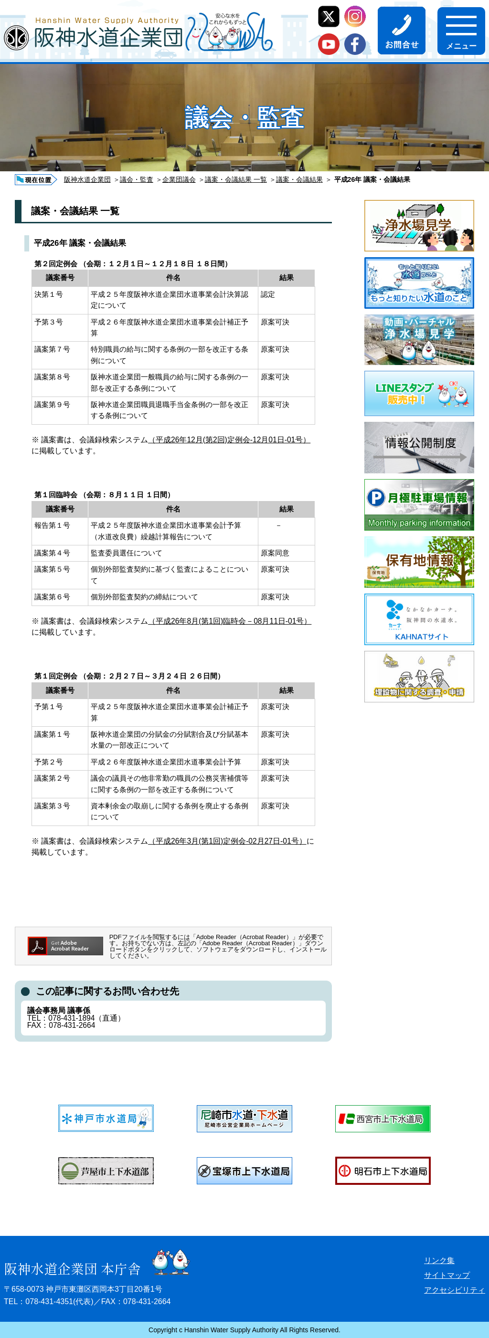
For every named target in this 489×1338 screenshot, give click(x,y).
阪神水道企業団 (87, 179)
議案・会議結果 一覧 (236, 179)
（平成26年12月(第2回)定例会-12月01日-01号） (229, 440)
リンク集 (439, 1260)
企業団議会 (179, 179)
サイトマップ (447, 1275)
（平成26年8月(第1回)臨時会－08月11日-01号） (229, 621)
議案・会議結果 (299, 179)
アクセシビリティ (454, 1290)
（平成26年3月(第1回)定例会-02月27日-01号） (227, 841)
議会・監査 (136, 179)
